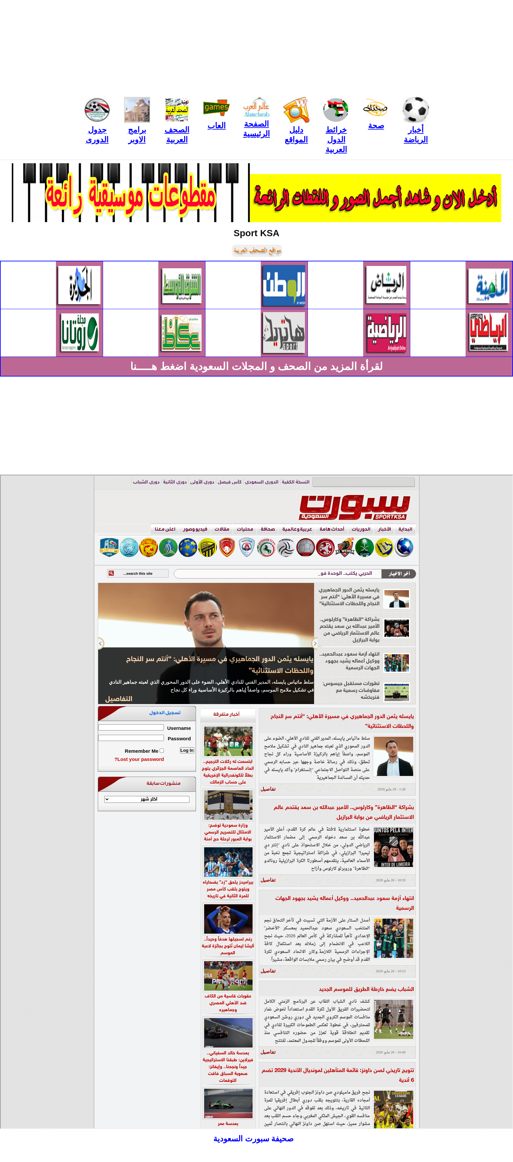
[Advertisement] (256, 46)
